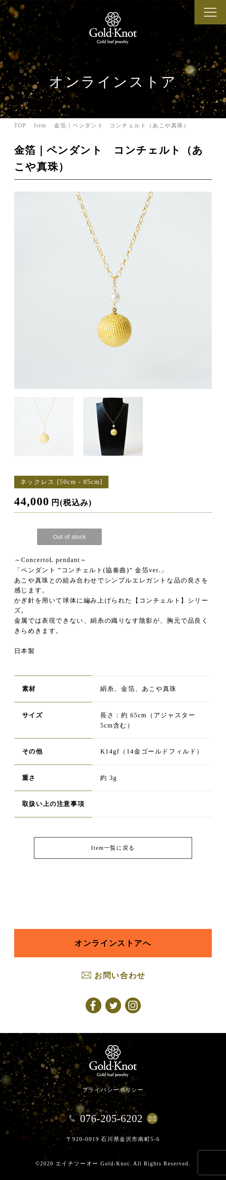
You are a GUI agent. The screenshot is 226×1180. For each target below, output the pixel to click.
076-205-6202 (111, 1118)
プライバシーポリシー (113, 1090)
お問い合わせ (120, 975)
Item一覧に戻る (113, 848)
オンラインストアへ (113, 943)
